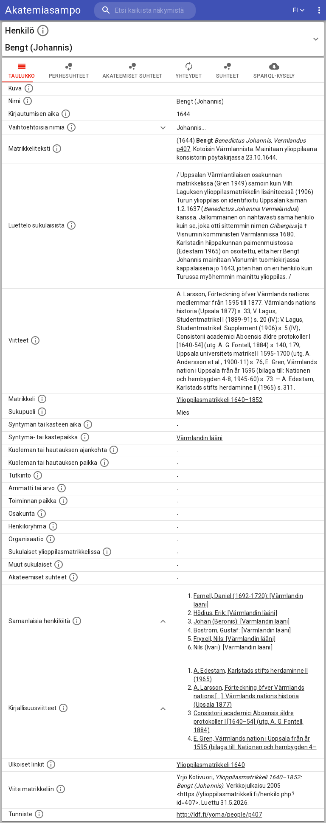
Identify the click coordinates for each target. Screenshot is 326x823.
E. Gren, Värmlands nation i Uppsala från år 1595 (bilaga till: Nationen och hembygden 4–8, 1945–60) (255, 747)
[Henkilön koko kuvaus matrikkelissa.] (57, 148)
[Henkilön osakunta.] (41, 513)
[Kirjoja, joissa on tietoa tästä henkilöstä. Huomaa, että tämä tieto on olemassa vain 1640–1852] (63, 708)
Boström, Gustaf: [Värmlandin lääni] (242, 630)
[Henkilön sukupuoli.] (42, 412)
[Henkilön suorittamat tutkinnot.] (38, 475)
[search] (145, 10)
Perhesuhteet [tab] (69, 70)
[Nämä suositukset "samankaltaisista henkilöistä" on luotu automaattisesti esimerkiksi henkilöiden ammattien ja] (77, 621)
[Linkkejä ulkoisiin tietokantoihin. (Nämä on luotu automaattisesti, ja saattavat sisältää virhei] (51, 764)
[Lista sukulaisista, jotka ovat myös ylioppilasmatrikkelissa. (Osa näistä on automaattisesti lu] (107, 552)
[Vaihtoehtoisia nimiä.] (71, 127)
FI (299, 10)
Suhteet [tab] (227, 70)
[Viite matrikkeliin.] (60, 789)
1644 (184, 114)
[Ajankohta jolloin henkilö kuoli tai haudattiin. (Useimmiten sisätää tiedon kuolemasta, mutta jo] (114, 450)
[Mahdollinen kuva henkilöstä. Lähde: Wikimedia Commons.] (29, 88)
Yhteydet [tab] (188, 70)
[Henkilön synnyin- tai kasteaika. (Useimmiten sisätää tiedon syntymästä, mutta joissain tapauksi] (88, 424)
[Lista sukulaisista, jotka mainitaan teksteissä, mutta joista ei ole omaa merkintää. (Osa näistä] (58, 564)
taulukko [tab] (22, 70)
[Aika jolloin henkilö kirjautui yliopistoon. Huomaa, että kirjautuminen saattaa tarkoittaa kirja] (66, 114)
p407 (184, 149)
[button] (163, 39)
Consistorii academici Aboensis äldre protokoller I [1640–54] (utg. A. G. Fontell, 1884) (249, 721)
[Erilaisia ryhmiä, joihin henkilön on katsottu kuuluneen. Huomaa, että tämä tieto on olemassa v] (53, 526)
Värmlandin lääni (199, 438)
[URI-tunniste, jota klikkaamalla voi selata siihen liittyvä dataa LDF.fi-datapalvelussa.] (39, 814)
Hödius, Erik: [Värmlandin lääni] (235, 613)
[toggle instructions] (43, 30)
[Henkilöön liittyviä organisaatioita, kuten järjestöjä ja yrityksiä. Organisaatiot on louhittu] (50, 539)
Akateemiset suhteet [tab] (132, 70)
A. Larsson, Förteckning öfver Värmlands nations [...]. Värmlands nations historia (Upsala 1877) (249, 696)
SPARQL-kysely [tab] (274, 70)
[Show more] (163, 128)
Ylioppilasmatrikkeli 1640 (211, 764)
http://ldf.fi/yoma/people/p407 (219, 814)
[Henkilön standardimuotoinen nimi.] (27, 101)
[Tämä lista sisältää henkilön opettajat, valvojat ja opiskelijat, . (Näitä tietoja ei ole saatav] (73, 577)
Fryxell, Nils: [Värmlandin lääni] (234, 638)
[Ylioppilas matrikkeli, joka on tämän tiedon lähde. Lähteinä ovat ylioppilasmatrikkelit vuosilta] (42, 399)
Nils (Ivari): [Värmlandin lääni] (233, 647)
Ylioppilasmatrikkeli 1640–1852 (220, 399)
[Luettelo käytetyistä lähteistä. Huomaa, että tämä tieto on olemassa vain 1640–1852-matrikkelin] (35, 340)
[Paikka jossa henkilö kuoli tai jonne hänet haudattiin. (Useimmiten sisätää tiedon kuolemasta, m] (104, 462)
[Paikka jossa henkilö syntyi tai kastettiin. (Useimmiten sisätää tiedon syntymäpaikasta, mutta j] (85, 437)
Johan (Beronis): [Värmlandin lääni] (241, 621)
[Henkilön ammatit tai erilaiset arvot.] (61, 488)
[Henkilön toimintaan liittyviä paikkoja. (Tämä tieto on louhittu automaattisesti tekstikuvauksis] (63, 501)
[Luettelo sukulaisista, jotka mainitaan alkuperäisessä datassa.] (71, 225)
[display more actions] (319, 10)
